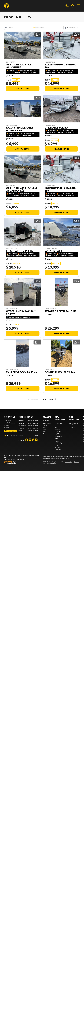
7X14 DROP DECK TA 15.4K (21, 372)
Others (57, 445)
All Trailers (46, 420)
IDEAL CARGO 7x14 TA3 (20, 251)
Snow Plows (58, 436)
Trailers (47, 417)
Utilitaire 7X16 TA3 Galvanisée (18, 66)
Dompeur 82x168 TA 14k (60, 372)
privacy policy (68, 462)
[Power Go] (22, 462)
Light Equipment (59, 434)
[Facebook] (26, 439)
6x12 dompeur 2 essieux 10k (60, 66)
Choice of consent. (51, 463)
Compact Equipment (58, 430)
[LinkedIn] (36, 439)
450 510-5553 (10, 435)
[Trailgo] (6, 5)
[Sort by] (71, 28)
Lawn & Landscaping (58, 442)
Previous (32, 399)
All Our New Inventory (58, 424)
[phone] (67, 6)
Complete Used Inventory (73, 424)
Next (53, 399)
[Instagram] (30, 439)
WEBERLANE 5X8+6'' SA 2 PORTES (21, 313)
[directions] (73, 6)
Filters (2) (9, 27)
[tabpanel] (28, 428)
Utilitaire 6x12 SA (56, 127)
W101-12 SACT (53, 251)
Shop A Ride (16, 459)
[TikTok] (33, 439)
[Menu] (78, 6)
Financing (45, 434)
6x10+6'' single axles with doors (19, 129)
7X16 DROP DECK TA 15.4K (60, 311)
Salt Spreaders (59, 439)
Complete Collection (58, 448)
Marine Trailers (45, 430)
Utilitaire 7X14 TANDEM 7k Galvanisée (21, 189)
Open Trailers (47, 423)
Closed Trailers (45, 426)
